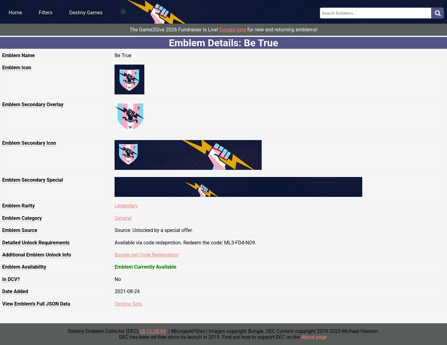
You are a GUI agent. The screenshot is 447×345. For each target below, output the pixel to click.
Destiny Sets (128, 304)
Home (15, 13)
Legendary (126, 206)
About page (314, 337)
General (123, 218)
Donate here (232, 30)
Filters (45, 13)
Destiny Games (85, 13)
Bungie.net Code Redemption (147, 255)
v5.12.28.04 (153, 331)
